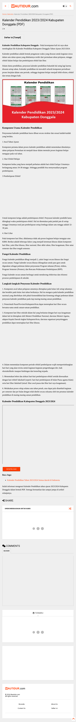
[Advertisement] (38, 197)
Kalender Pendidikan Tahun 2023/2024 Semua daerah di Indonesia (33, 480)
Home (4, 14)
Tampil (17, 37)
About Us (54, 704)
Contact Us (21, 708)
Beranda (21, 704)
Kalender (10, 14)
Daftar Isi (54, 708)
